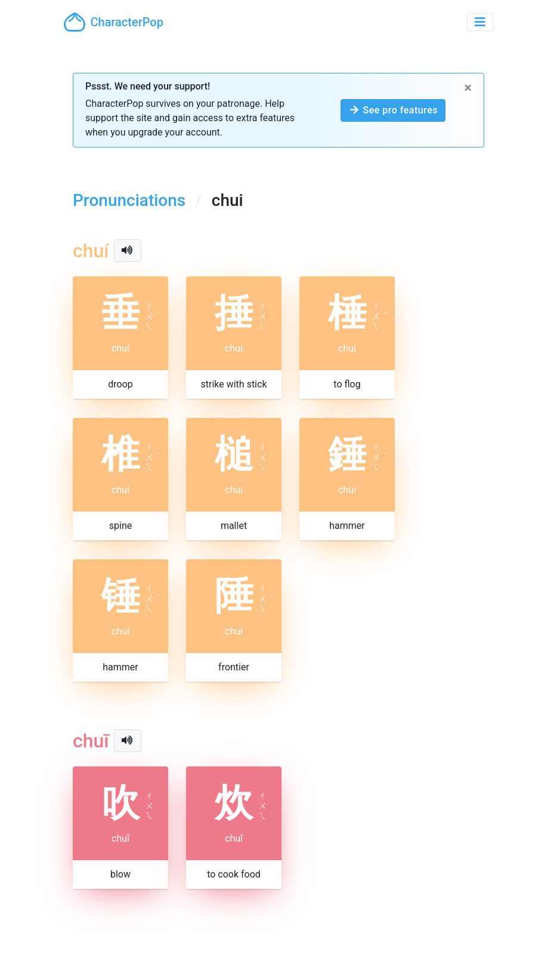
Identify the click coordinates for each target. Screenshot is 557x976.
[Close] (468, 87)
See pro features (393, 110)
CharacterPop (113, 22)
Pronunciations (129, 200)
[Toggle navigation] (480, 22)
